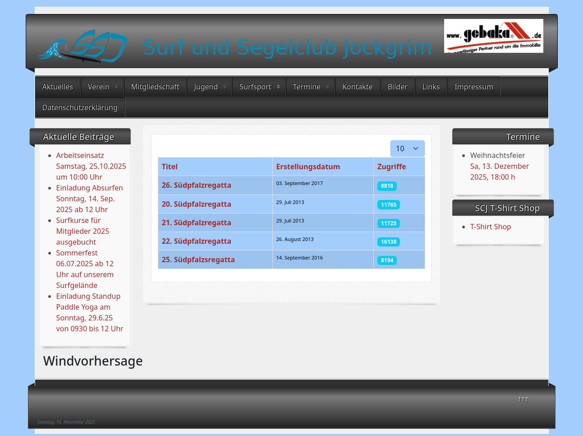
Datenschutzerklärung (80, 107)
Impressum (473, 87)
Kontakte (357, 87)
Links (431, 87)
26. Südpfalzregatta (196, 185)
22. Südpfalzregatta (196, 241)
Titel (170, 167)
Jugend (206, 87)
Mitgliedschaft (155, 87)
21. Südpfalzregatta (196, 222)
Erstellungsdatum (308, 167)
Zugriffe (391, 167)
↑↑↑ (523, 399)
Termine (307, 87)
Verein (99, 87)
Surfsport (255, 87)
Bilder (398, 87)
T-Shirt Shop (490, 227)
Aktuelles (57, 87)
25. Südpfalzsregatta (198, 259)
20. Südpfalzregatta (196, 204)
